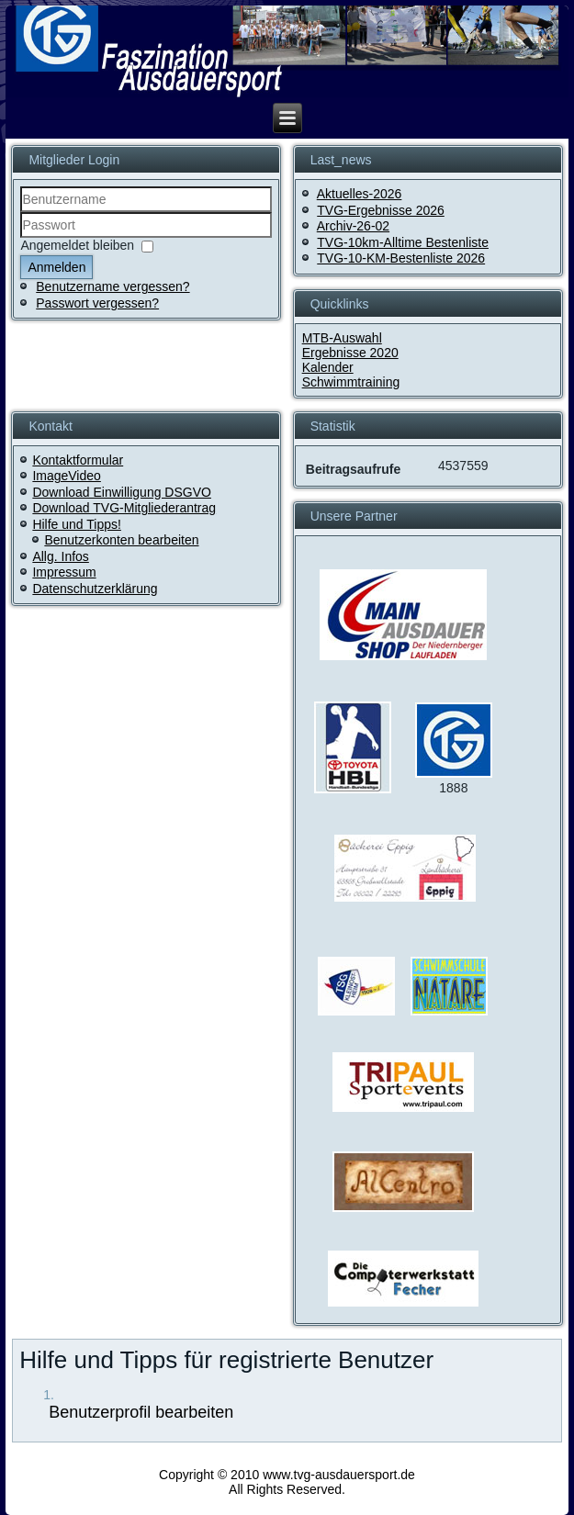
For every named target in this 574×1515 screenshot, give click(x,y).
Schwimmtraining (351, 382)
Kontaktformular (77, 460)
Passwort (20, 238)
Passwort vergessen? (97, 303)
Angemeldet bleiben (77, 245)
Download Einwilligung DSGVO (121, 492)
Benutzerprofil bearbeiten (138, 1412)
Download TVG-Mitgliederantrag (124, 507)
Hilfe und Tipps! (76, 524)
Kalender (328, 367)
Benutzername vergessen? (112, 286)
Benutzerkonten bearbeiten (121, 540)
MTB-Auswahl (342, 338)
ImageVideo (66, 475)
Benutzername (20, 212)
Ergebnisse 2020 (350, 352)
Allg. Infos (60, 556)
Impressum (64, 572)
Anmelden (56, 267)
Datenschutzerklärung (94, 588)
